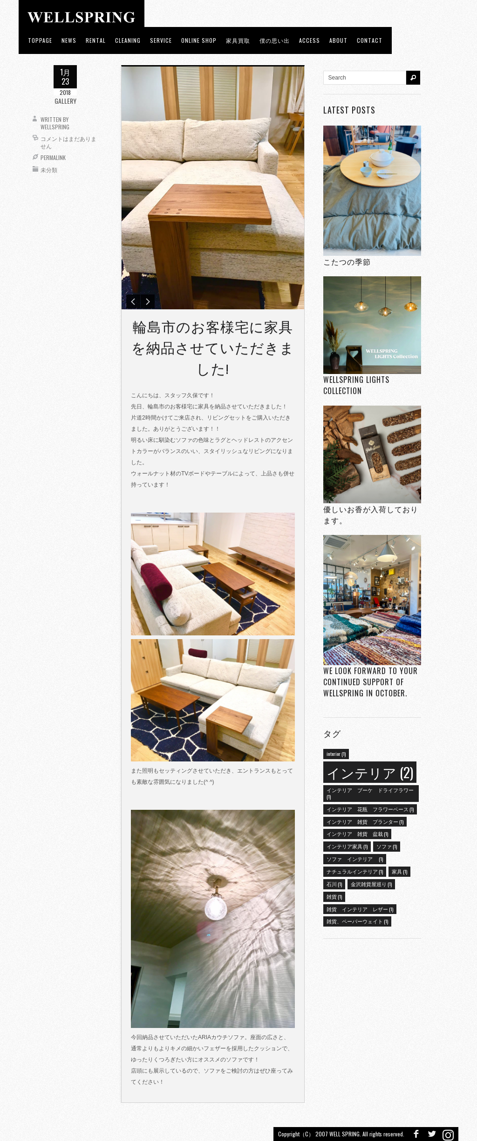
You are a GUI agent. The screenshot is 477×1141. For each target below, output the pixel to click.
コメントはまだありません (68, 142)
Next (148, 302)
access (309, 40)
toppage (40, 40)
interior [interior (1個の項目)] (336, 753)
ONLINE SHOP (199, 40)
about (338, 40)
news (68, 40)
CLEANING (128, 40)
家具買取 (238, 40)
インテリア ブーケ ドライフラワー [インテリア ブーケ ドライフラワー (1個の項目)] (370, 793)
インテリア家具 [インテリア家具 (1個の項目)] (347, 846)
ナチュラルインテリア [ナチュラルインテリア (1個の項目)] (355, 871)
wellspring (55, 127)
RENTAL (96, 40)
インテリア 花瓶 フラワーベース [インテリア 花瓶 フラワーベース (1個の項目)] (370, 809)
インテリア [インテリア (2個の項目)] (370, 772)
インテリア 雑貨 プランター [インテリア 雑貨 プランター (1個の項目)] (365, 821)
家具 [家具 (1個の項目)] (399, 871)
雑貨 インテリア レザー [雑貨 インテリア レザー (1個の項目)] (360, 909)
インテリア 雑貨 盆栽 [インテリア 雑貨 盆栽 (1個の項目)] (357, 833)
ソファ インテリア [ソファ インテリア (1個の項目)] (355, 858)
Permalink (53, 157)
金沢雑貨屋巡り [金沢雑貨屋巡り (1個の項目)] (371, 883)
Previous (133, 302)
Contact (369, 40)
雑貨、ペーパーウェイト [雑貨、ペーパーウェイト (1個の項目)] (357, 921)
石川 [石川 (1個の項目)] (334, 883)
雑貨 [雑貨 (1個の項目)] (334, 896)
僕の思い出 (274, 40)
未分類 (49, 169)
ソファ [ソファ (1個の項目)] (386, 846)
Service (161, 40)
